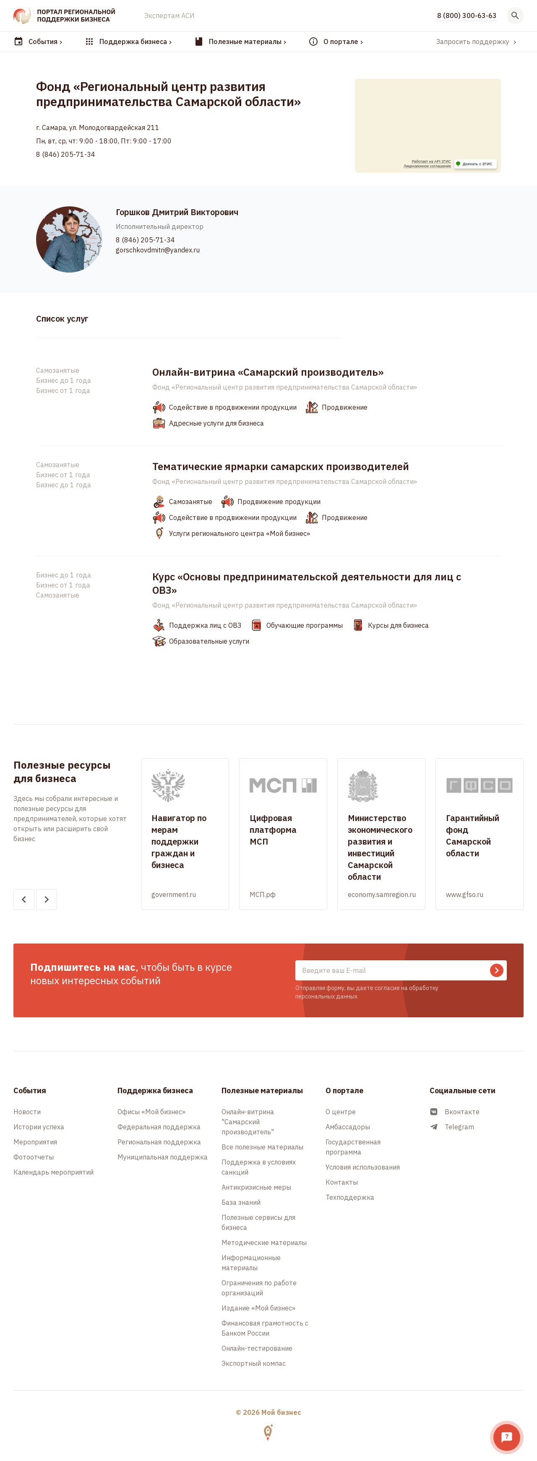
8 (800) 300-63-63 (467, 15)
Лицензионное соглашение (427, 166)
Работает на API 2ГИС (431, 161)
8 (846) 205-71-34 (65, 154)
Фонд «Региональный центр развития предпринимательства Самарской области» (284, 387)
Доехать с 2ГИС (477, 164)
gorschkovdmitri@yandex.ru (158, 250)
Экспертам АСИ (169, 15)
